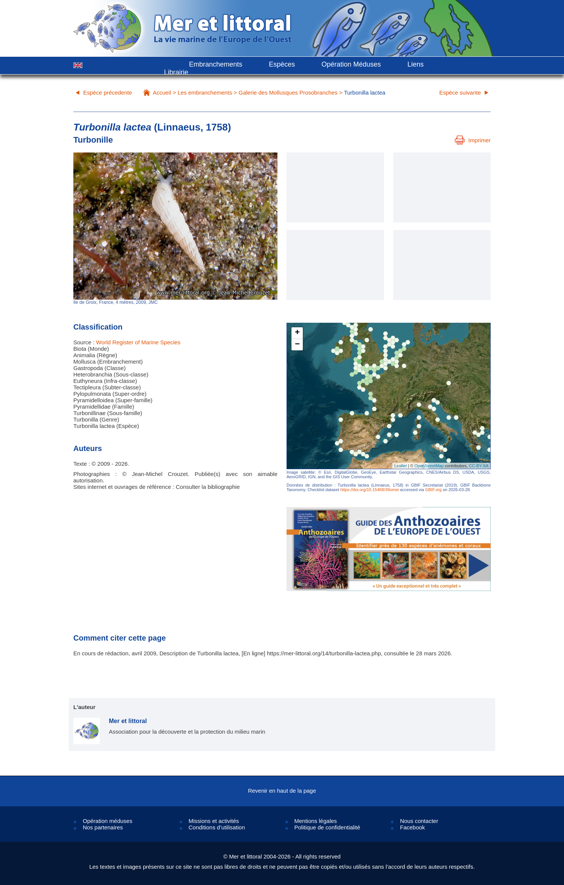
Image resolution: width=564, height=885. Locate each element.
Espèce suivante (460, 92)
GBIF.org (433, 489)
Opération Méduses (351, 64)
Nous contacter (419, 821)
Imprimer (473, 140)
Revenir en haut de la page (282, 790)
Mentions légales (315, 821)
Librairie (176, 72)
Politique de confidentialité (327, 827)
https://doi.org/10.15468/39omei (369, 489)
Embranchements (215, 64)
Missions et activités (214, 821)
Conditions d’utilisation (217, 827)
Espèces (282, 64)
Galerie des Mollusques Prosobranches (288, 92)
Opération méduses (107, 821)
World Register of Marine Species (138, 342)
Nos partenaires (103, 827)
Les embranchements (205, 92)
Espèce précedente (107, 92)
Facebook (412, 827)
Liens (416, 64)
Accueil (162, 92)
